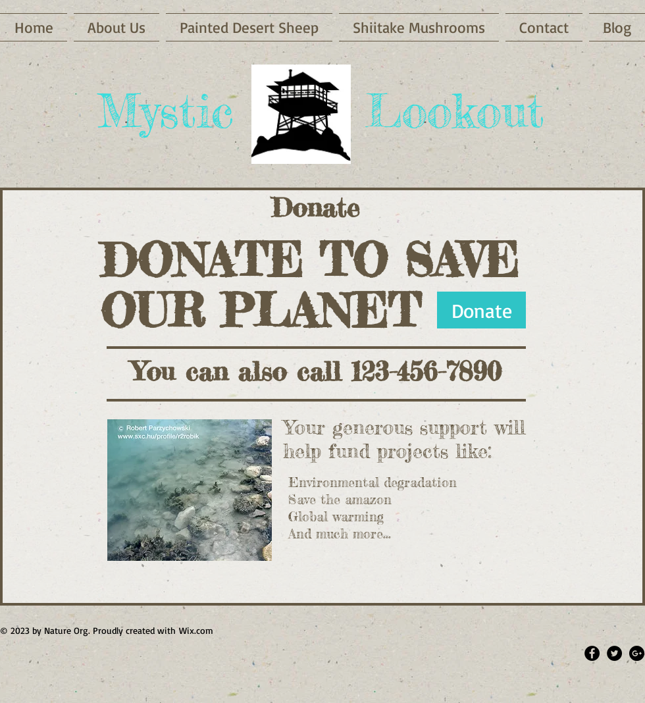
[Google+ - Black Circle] (636, 653)
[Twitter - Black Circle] (614, 653)
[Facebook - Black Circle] (592, 653)
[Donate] (481, 310)
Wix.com (196, 630)
